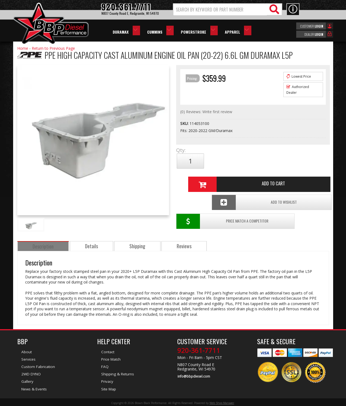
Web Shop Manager (222, 401)
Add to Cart (251, 161)
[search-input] (220, 9)
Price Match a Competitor (208, 179)
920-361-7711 (198, 349)
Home (22, 48)
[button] (227, 9)
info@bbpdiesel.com (193, 375)
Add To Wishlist (287, 179)
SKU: (185, 123)
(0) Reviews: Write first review (206, 111)
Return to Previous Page (53, 48)
